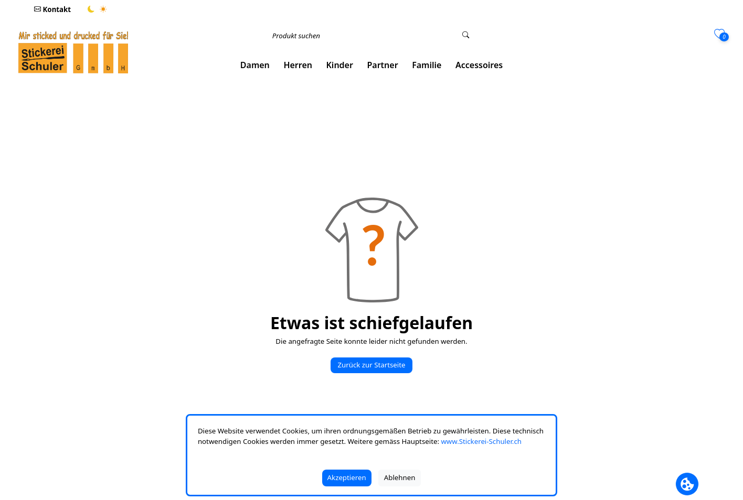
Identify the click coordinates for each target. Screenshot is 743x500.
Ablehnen (400, 477)
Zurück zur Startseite (371, 364)
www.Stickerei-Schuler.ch (481, 441)
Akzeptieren (346, 477)
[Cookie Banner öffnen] (687, 484)
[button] (255, 65)
